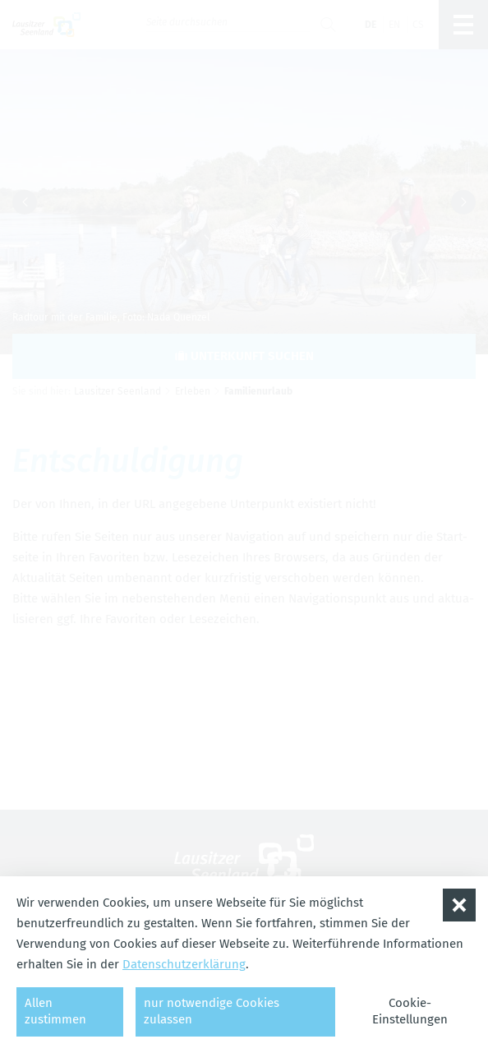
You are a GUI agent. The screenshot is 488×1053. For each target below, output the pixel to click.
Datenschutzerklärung (184, 964)
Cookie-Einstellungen (410, 1011)
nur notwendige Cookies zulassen (211, 1011)
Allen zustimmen (55, 1011)
